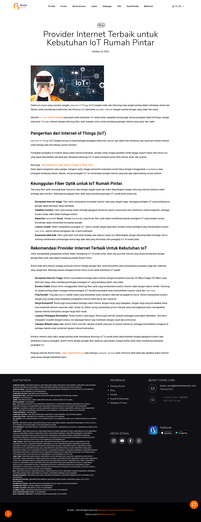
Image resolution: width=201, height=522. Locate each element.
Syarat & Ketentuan (119, 398)
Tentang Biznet (117, 386)
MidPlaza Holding (107, 514)
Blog (101, 25)
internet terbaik (51, 117)
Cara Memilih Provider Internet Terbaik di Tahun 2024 (67, 165)
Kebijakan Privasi (118, 403)
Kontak (113, 394)
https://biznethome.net (73, 353)
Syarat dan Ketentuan (124, 510)
